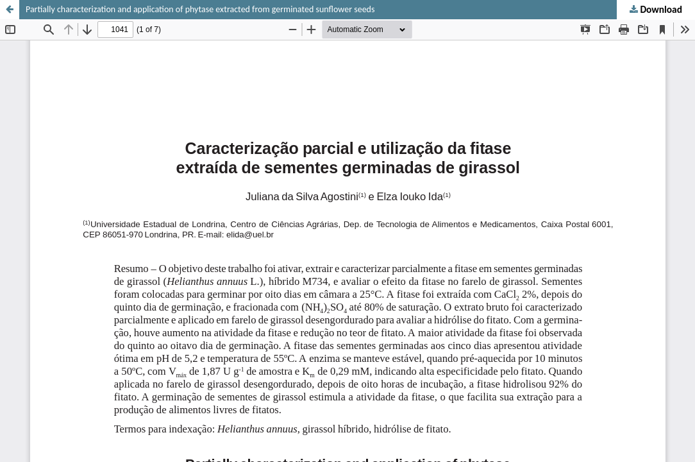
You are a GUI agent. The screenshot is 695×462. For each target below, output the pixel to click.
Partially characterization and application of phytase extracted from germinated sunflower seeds (200, 9)
